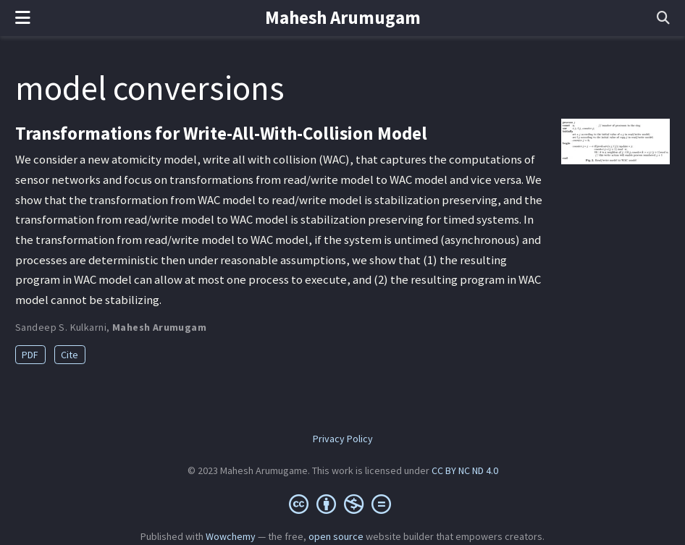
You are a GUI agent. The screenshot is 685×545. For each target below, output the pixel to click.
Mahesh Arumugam (343, 17)
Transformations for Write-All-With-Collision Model (221, 133)
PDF (30, 354)
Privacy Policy (343, 438)
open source (335, 536)
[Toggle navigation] (22, 18)
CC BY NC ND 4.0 (465, 470)
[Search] (663, 18)
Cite (69, 354)
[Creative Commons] (343, 503)
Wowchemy (231, 536)
